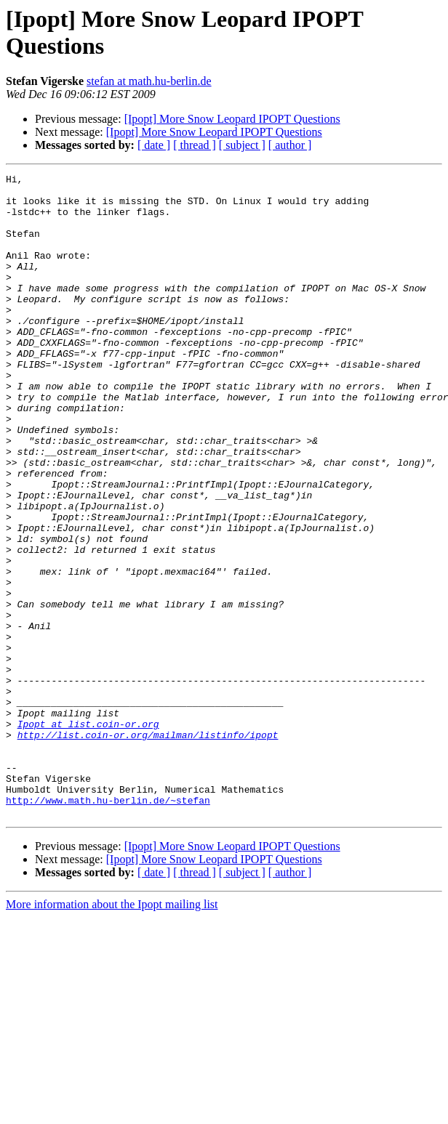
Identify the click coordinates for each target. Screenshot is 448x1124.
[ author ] (290, 145)
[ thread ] (194, 145)
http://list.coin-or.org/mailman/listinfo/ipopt (148, 847)
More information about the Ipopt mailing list (112, 1033)
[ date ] (153, 145)
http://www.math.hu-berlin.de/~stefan (108, 926)
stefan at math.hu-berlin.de (149, 81)
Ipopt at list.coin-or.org (88, 834)
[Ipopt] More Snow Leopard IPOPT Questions (232, 119)
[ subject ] (242, 145)
